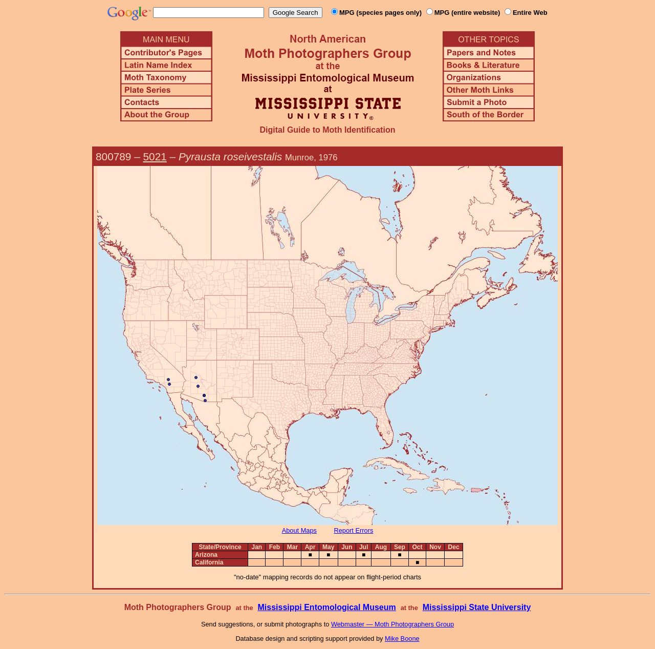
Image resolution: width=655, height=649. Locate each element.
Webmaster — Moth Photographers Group (392, 624)
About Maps (299, 530)
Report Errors (354, 530)
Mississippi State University (477, 607)
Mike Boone (402, 638)
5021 (155, 156)
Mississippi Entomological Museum (326, 607)
